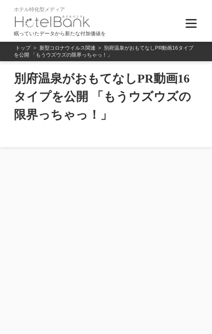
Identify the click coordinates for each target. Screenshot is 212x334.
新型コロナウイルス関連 (67, 48)
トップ (23, 48)
